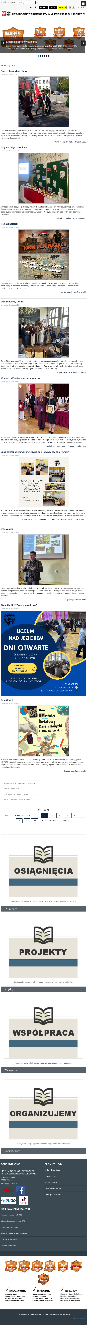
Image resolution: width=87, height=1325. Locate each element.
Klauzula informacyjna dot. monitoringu (15, 1233)
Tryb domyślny (31, 7)
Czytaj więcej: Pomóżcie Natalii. (73, 292)
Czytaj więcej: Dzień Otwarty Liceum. (71, 372)
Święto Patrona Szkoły (52, 1188)
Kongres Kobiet (50, 1176)
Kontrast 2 (53, 7)
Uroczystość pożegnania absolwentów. (21, 378)
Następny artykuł (49, 821)
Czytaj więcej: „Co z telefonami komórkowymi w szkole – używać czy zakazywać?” (54, 519)
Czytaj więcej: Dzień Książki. (75, 771)
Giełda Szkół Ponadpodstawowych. (18, 800)
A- (79, 7)
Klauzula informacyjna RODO (11, 1215)
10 (35, 821)
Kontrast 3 (62, 7)
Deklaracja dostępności (9, 1227)
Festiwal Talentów (50, 1182)
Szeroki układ (73, 7)
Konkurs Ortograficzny (52, 1170)
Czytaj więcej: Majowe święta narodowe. (70, 218)
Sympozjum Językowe (52, 1195)
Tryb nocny (35, 7)
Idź (38, 2)
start (6, 815)
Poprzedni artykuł (22, 815)
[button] (3, 43)
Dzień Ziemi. (7, 529)
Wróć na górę (79, 1318)
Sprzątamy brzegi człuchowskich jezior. (20, 794)
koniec (66, 821)
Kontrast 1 (43, 7)
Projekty (9, 989)
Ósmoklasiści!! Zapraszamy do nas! (19, 605)
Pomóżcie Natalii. (9, 223)
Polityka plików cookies (9, 1239)
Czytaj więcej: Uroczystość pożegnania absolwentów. (65, 446)
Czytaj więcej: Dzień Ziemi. (75, 600)
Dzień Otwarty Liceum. (12, 301)
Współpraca (11, 1070)
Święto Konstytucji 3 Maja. (14, 71)
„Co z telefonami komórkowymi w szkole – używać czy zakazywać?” (35, 451)
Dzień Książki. (8, 700)
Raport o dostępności (8, 1246)
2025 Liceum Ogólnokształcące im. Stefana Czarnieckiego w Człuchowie (43, 1314)
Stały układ (70, 7)
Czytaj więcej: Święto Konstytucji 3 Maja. (70, 142)
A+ (84, 7)
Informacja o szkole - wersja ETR (13, 1221)
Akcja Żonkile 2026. (11, 789)
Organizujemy (12, 1150)
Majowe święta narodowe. (14, 147)
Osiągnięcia (11, 908)
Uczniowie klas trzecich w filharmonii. (19, 783)
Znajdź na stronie (8, 2)
